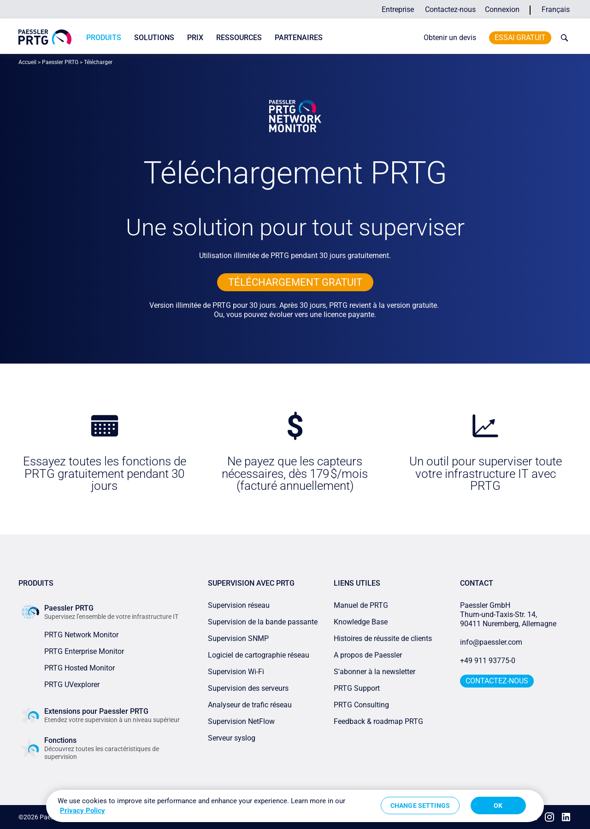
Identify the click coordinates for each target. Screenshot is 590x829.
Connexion (502, 9)
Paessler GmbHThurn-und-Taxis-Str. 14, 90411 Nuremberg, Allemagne (508, 614)
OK (498, 805)
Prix (195, 37)
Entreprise (398, 9)
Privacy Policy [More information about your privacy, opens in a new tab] (82, 810)
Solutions (154, 37)
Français (556, 9)
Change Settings (420, 805)
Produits (103, 37)
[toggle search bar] (562, 37)
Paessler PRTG (60, 62)
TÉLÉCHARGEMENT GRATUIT (295, 282)
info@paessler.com (491, 642)
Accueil (27, 62)
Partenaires (299, 37)
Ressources (239, 37)
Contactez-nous (450, 9)
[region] (295, 806)
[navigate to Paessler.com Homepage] (44, 37)
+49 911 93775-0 (487, 660)
